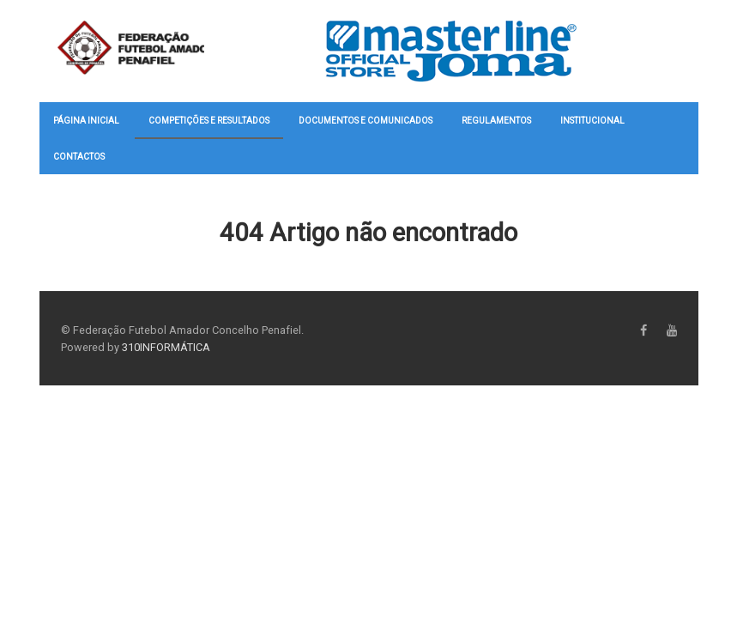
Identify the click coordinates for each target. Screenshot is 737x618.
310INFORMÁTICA (166, 347)
